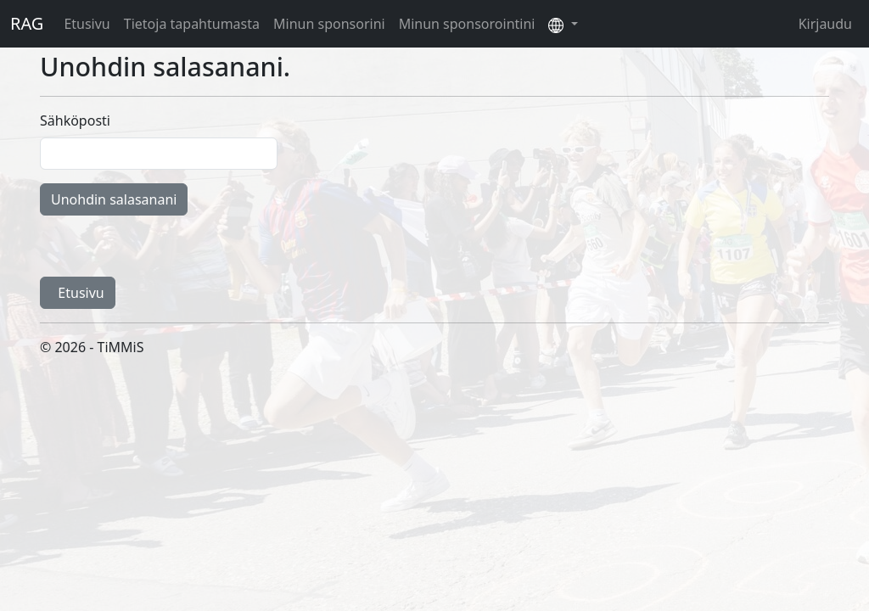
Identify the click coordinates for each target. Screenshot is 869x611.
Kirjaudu (825, 23)
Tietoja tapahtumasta (192, 23)
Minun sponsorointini (467, 23)
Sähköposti (75, 120)
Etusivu (86, 23)
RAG (26, 23)
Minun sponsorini (329, 23)
